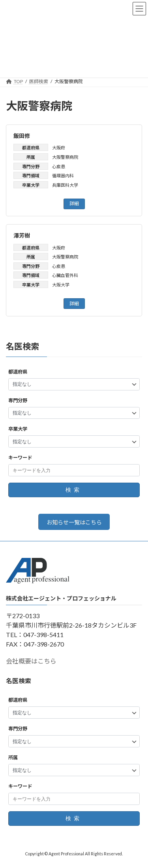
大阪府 (58, 147)
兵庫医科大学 (65, 185)
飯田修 (21, 135)
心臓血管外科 (65, 275)
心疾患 (58, 166)
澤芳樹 (21, 235)
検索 (74, 490)
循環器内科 (63, 175)
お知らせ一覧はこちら (74, 521)
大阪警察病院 (65, 157)
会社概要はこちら (31, 661)
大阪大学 (60, 284)
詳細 (74, 203)
